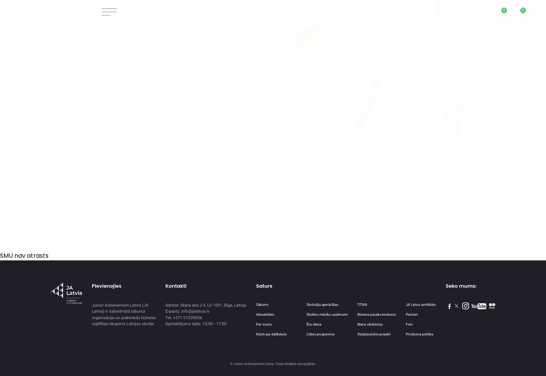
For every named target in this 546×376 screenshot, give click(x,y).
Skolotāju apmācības (323, 305)
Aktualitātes (265, 314)
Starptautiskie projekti (374, 334)
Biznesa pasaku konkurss (377, 314)
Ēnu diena (314, 324)
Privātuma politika (419, 334)
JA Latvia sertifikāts (421, 305)
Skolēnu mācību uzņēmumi (327, 314)
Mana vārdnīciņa (370, 324)
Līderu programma (321, 334)
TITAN (362, 305)
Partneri (412, 314)
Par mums (264, 324)
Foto (409, 324)
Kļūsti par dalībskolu (271, 334)
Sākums (262, 305)
